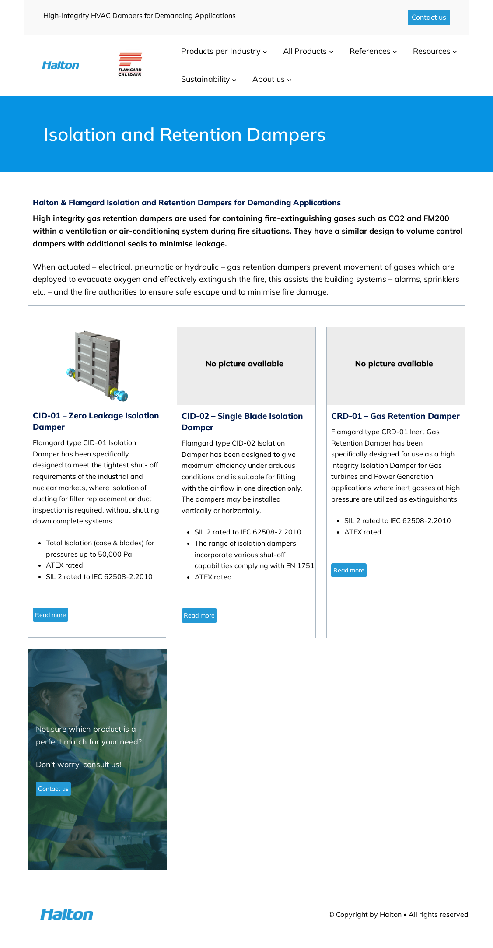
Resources (432, 51)
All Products (305, 51)
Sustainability (205, 79)
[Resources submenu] (454, 51)
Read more (50, 615)
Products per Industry (221, 51)
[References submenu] (394, 51)
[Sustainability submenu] (234, 79)
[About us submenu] (289, 79)
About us (268, 79)
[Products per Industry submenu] (264, 51)
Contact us (429, 17)
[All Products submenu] (331, 51)
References (370, 51)
